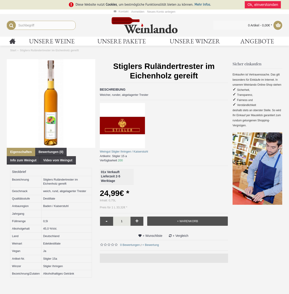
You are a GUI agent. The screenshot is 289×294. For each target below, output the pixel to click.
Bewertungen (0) (51, 152)
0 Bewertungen (130, 245)
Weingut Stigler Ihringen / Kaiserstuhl (124, 151)
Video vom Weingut (57, 160)
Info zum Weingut (23, 160)
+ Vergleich (181, 236)
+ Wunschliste (152, 236)
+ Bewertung (150, 245)
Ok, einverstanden (264, 4)
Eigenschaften (21, 152)
